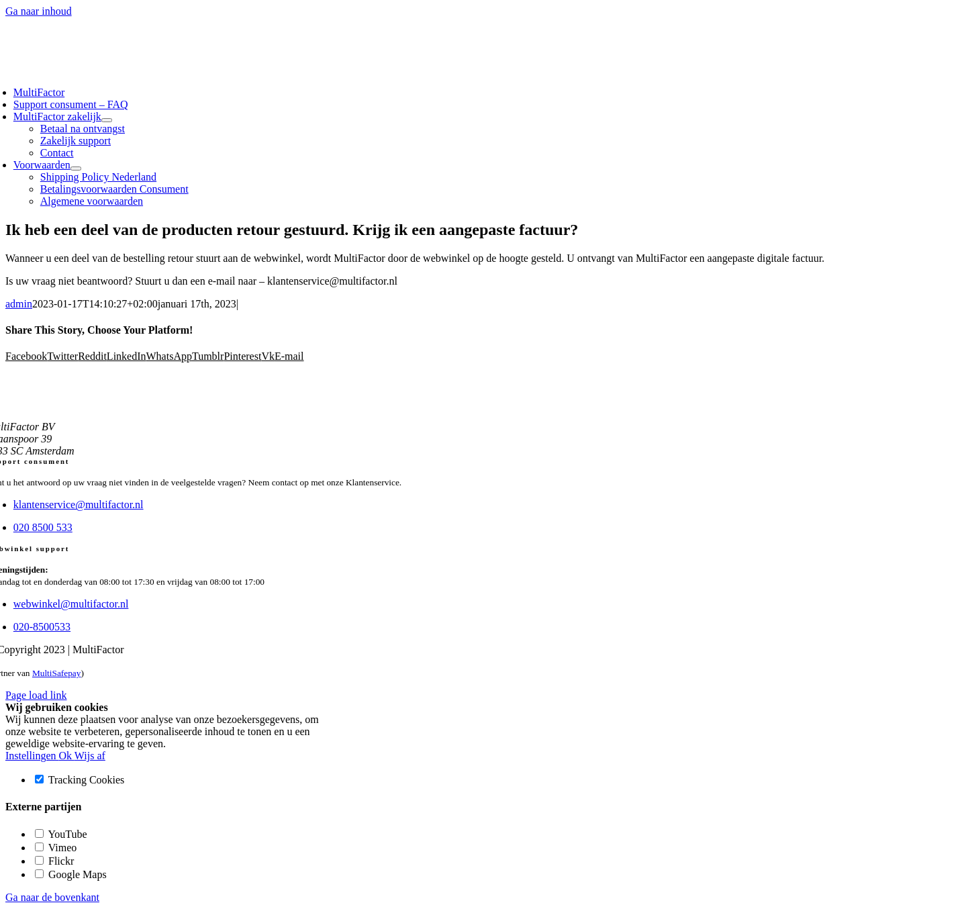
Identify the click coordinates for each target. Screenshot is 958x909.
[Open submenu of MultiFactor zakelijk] (106, 120)
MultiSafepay (56, 673)
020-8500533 (41, 626)
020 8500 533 (43, 527)
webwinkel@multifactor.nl (71, 604)
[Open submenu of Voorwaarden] (75, 168)
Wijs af (90, 755)
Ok (67, 755)
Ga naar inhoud (38, 11)
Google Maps (71, 874)
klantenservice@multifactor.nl (78, 504)
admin (18, 303)
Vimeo (56, 847)
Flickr (54, 861)
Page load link (36, 695)
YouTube (61, 834)
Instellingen (32, 755)
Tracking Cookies (79, 779)
